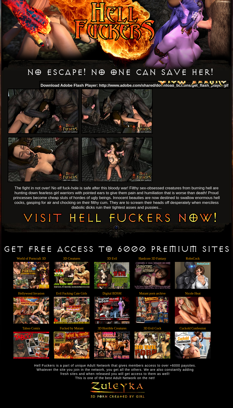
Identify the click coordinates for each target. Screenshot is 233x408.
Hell (114, 21)
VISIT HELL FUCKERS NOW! (119, 217)
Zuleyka (117, 389)
